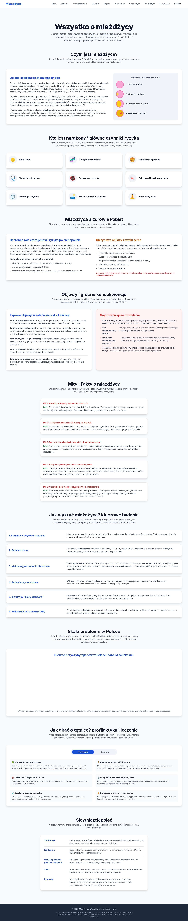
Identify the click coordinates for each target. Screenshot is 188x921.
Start (54, 4)
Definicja (65, 4)
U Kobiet (95, 4)
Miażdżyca (14, 4)
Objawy (107, 4)
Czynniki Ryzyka (80, 4)
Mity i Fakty (120, 4)
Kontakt (177, 4)
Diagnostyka (134, 4)
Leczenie (105, 752)
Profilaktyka (150, 4)
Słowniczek (165, 4)
